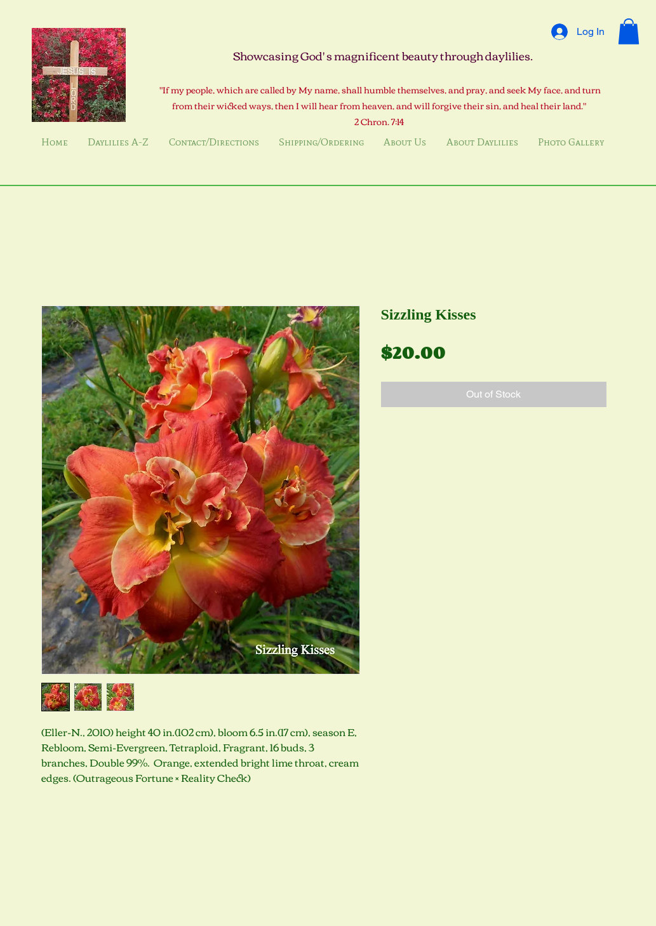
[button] (628, 31)
